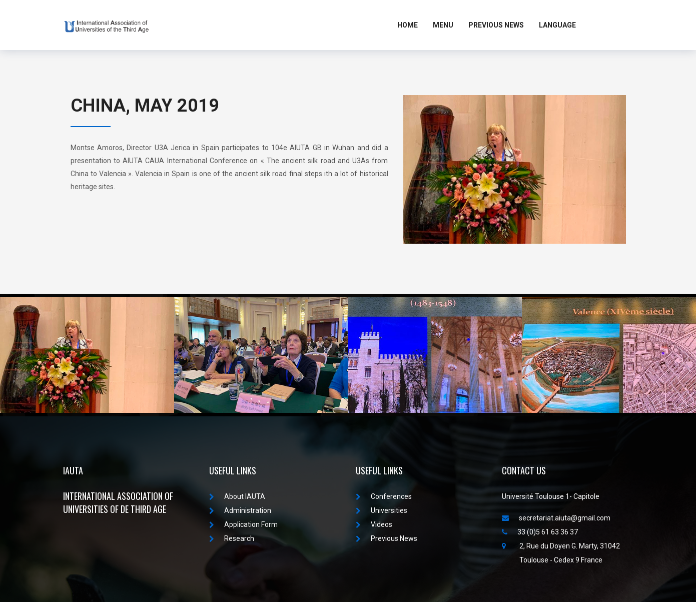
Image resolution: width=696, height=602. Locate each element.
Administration (240, 510)
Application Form (243, 524)
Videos (374, 524)
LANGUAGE (557, 25)
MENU (443, 25)
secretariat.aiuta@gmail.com (556, 518)
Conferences (384, 496)
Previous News (496, 25)
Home (407, 25)
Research (231, 538)
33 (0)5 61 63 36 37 (540, 532)
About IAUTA (237, 496)
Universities (381, 510)
